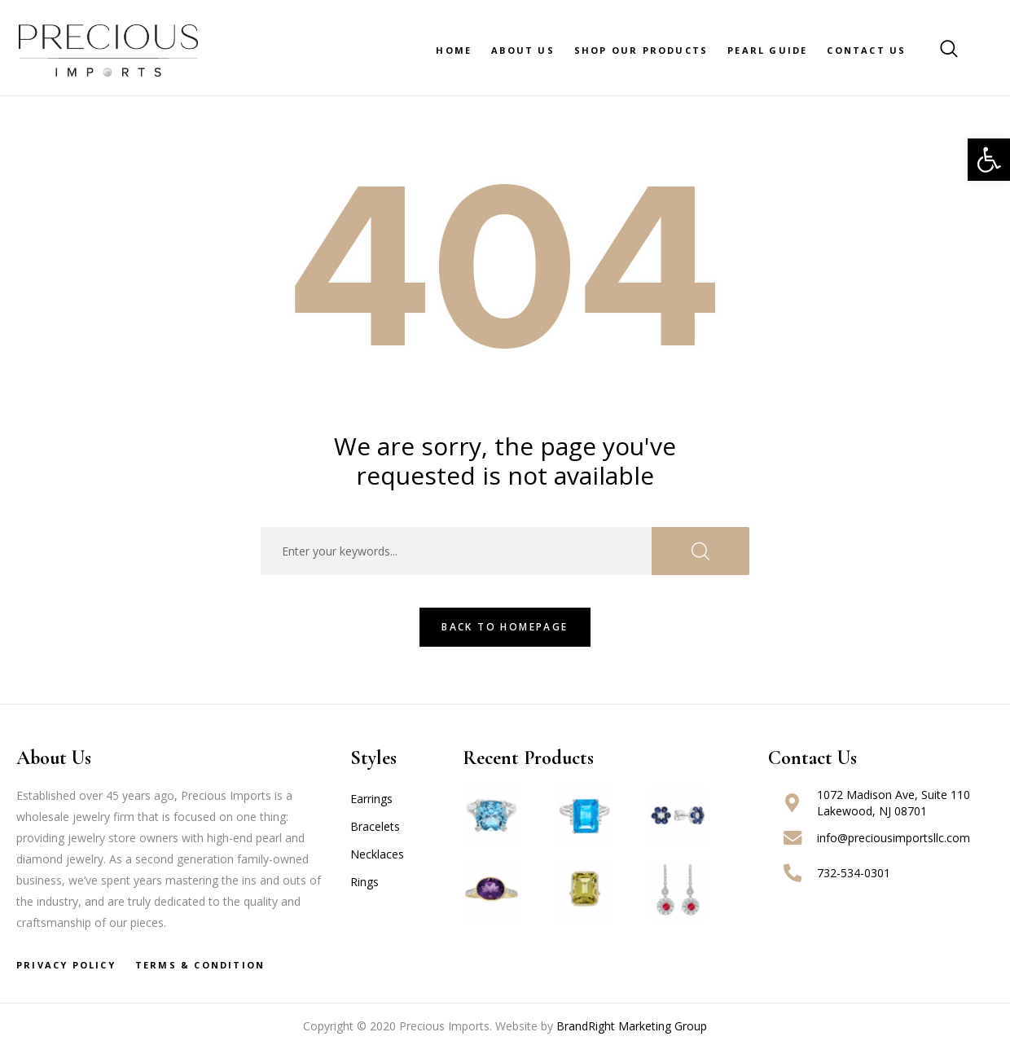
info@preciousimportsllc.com (893, 837)
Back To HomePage (504, 627)
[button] (989, 159)
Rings (364, 881)
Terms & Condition (200, 965)
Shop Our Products (641, 50)
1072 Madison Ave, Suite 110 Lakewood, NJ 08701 (893, 803)
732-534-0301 (853, 873)
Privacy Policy (66, 965)
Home (454, 50)
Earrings (371, 798)
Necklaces (377, 854)
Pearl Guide (767, 50)
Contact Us (866, 50)
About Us (523, 50)
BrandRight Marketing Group (631, 1026)
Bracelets (375, 826)
